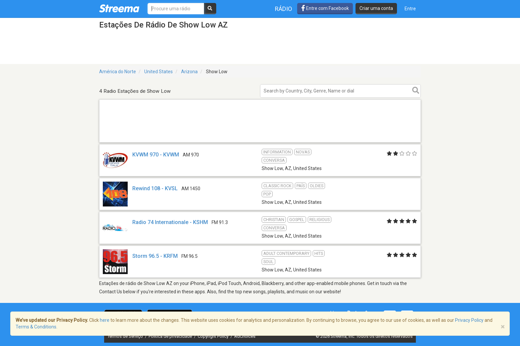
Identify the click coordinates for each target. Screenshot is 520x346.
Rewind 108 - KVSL (155, 188)
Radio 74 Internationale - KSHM (170, 222)
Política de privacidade (171, 336)
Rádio (283, 8)
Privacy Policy (469, 320)
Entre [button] (410, 8)
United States (158, 71)
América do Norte (117, 71)
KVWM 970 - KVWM (155, 154)
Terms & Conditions (36, 326)
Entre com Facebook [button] (325, 8)
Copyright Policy (213, 336)
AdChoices (244, 336)
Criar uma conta (376, 8)
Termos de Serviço (125, 336)
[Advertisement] (260, 142)
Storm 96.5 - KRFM (155, 256)
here (104, 320)
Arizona (189, 71)
